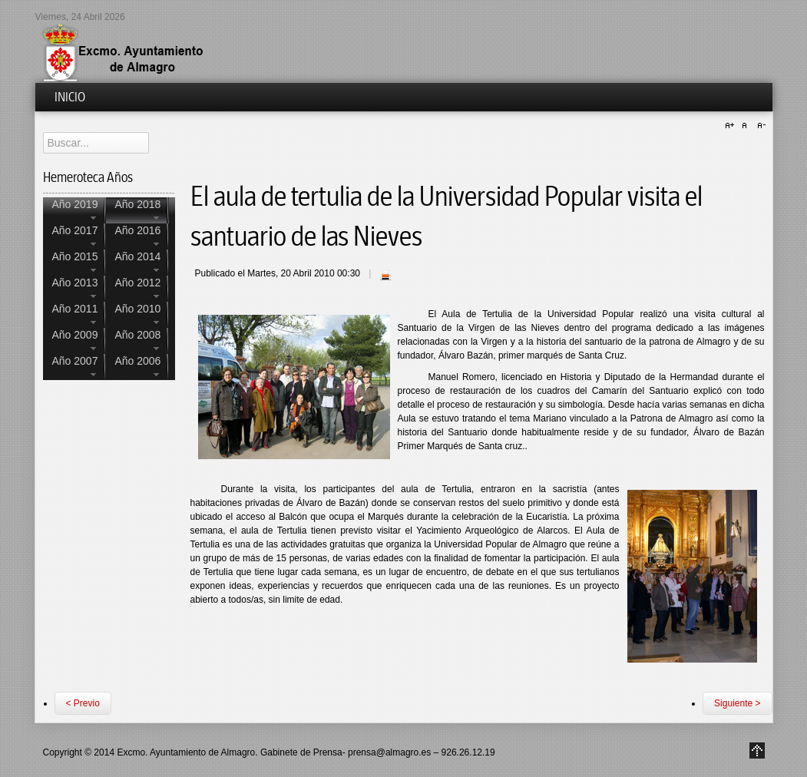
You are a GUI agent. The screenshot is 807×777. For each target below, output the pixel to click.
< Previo (83, 703)
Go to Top (757, 750)
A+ (732, 126)
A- (759, 126)
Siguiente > (737, 703)
